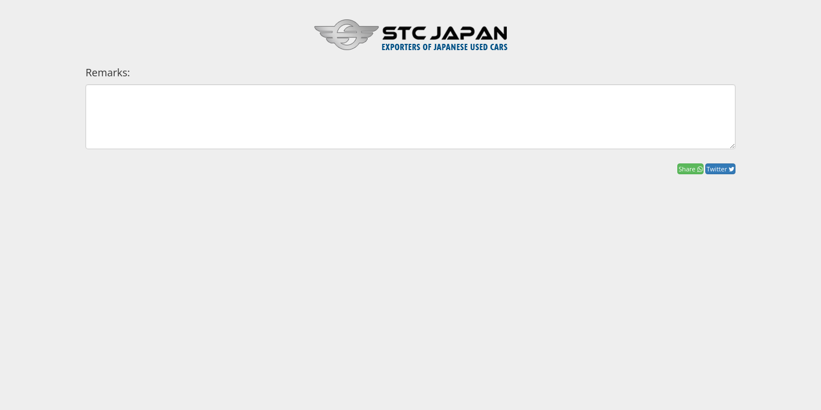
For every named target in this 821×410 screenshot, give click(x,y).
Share (690, 169)
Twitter (720, 169)
